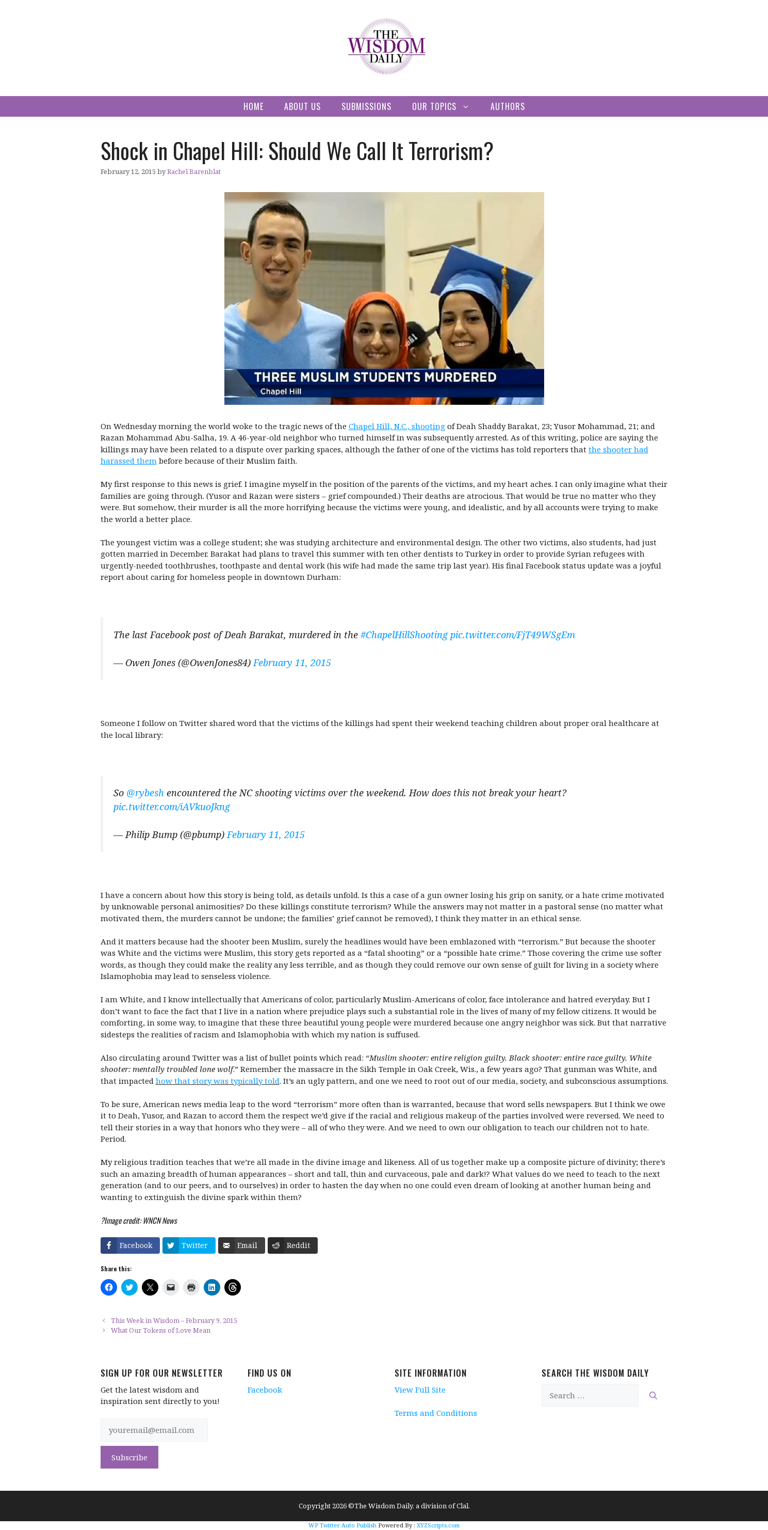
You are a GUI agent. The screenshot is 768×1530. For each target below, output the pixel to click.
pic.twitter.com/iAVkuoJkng (171, 806)
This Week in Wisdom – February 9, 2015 (174, 1320)
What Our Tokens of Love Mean (160, 1330)
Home (253, 106)
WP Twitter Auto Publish (342, 1525)
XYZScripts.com (438, 1525)
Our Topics (446, 106)
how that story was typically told (218, 1081)
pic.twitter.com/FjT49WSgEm (512, 634)
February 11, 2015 (292, 662)
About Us (302, 106)
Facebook (265, 1389)
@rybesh (145, 792)
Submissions (366, 106)
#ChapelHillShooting (404, 634)
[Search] (653, 1395)
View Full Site (420, 1389)
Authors (508, 106)
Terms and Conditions (436, 1413)
